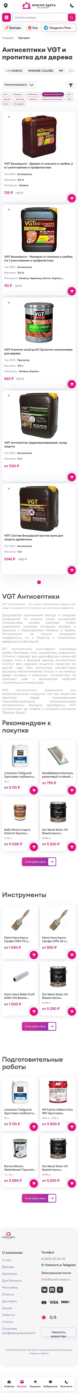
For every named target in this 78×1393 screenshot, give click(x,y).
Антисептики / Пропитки (53, 95)
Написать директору (58, 1334)
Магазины (10, 1288)
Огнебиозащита (33, 95)
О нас (6, 1261)
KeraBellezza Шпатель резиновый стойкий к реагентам (57, 777)
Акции (7, 1309)
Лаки (69, 100)
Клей (69, 95)
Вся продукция (19, 105)
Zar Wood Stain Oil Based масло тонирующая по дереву (55, 836)
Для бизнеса (12, 1281)
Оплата (8, 1295)
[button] (3, 72)
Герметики (33, 100)
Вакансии (9, 1275)
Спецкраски (17, 95)
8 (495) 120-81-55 (53, 1260)
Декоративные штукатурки (52, 100)
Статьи (7, 1323)
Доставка (9, 1302)
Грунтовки (6, 100)
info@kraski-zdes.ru (55, 1280)
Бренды (8, 1268)
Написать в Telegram (58, 1265)
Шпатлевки (20, 100)
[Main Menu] (6, 18)
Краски (5, 105)
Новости (8, 1316)
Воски (5, 95)
